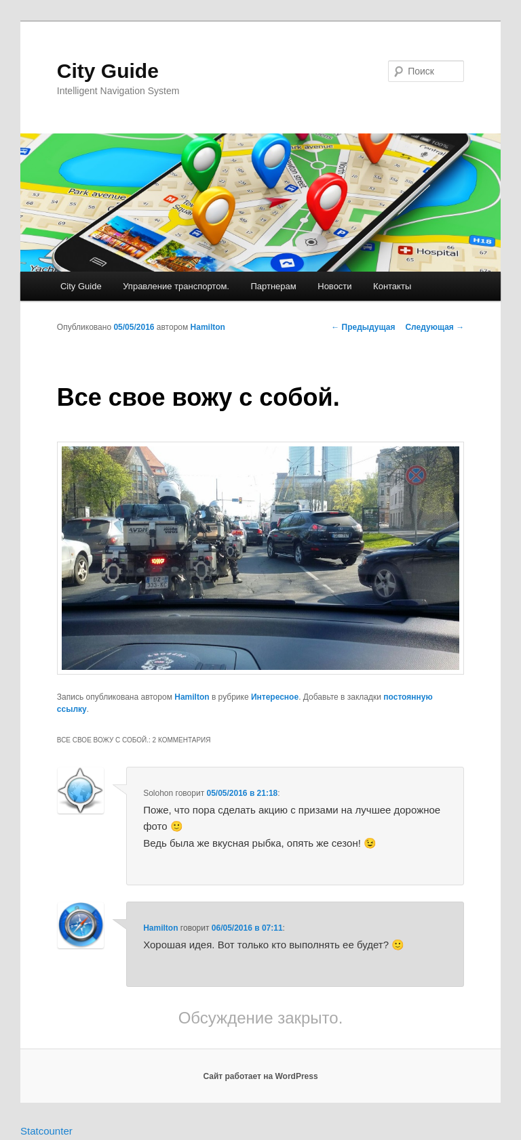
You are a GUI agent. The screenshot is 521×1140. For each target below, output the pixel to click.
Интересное (274, 697)
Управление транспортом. (176, 286)
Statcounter (46, 1131)
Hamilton (208, 327)
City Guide (108, 71)
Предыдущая (363, 327)
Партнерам (273, 286)
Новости (334, 286)
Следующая (434, 327)
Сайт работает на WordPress (260, 1076)
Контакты (392, 286)
